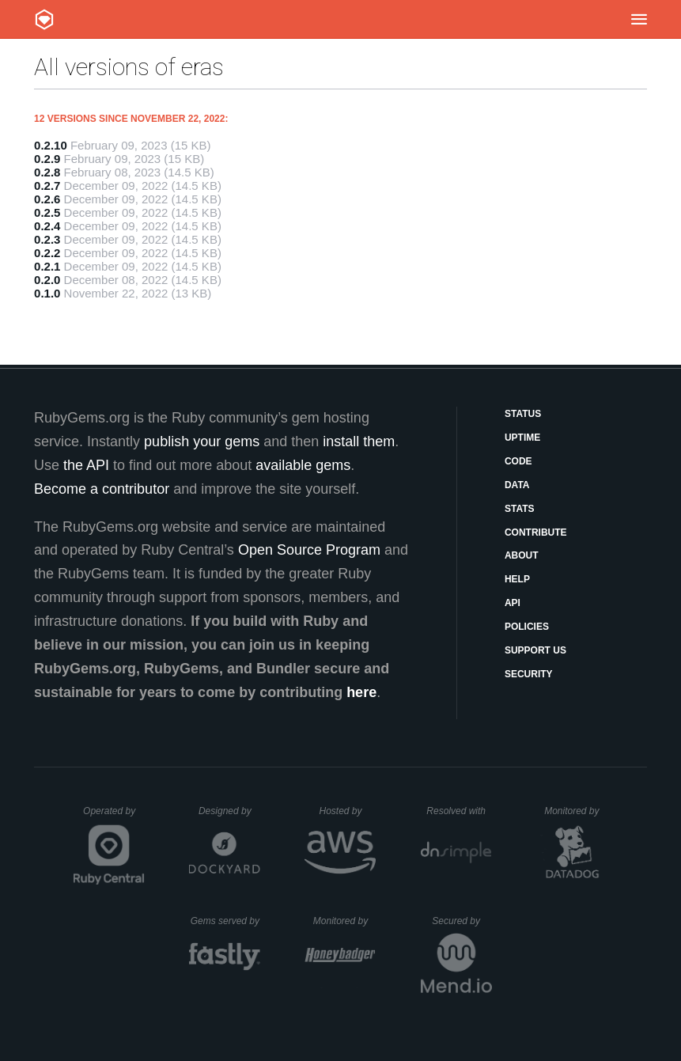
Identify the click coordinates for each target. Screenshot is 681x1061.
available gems (302, 465)
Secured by (461, 920)
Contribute (536, 532)
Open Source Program (309, 550)
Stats (520, 508)
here (361, 692)
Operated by (114, 816)
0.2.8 (47, 172)
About (522, 555)
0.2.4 (47, 226)
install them (359, 441)
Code (518, 461)
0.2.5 (47, 212)
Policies (527, 626)
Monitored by (575, 811)
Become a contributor (101, 489)
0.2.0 (47, 279)
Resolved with (458, 811)
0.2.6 (47, 199)
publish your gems (201, 441)
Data (517, 485)
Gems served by (226, 920)
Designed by (229, 811)
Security (529, 674)
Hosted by (347, 811)
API (512, 602)
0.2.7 (47, 185)
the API (86, 465)
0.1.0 (47, 293)
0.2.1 (47, 266)
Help (517, 579)
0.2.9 (47, 158)
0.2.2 (47, 253)
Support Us (535, 650)
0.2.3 (47, 239)
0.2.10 (50, 145)
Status (523, 413)
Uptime (522, 437)
